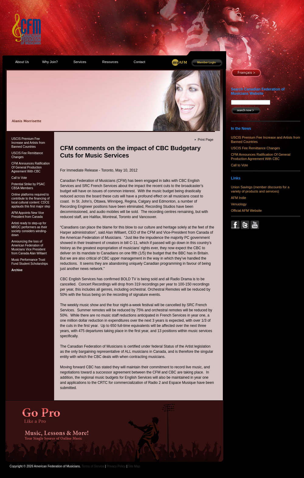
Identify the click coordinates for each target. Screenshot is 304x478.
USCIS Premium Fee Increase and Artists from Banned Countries (28, 142)
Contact (139, 62)
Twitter (245, 225)
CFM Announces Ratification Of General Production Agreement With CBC (31, 167)
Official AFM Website (246, 210)
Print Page (205, 139)
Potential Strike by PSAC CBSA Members (28, 186)
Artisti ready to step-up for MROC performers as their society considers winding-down (29, 229)
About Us (22, 62)
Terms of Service (92, 466)
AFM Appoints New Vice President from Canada (28, 214)
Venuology (239, 204)
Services (79, 62)
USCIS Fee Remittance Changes (27, 155)
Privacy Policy (116, 466)
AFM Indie (238, 198)
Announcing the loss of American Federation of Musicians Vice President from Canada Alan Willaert (29, 247)
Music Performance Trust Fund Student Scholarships (30, 261)
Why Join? (50, 62)
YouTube (255, 225)
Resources (110, 62)
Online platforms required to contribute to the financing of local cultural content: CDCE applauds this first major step (31, 200)
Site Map (134, 466)
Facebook (236, 225)
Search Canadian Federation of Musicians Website (258, 91)
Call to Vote (19, 177)
